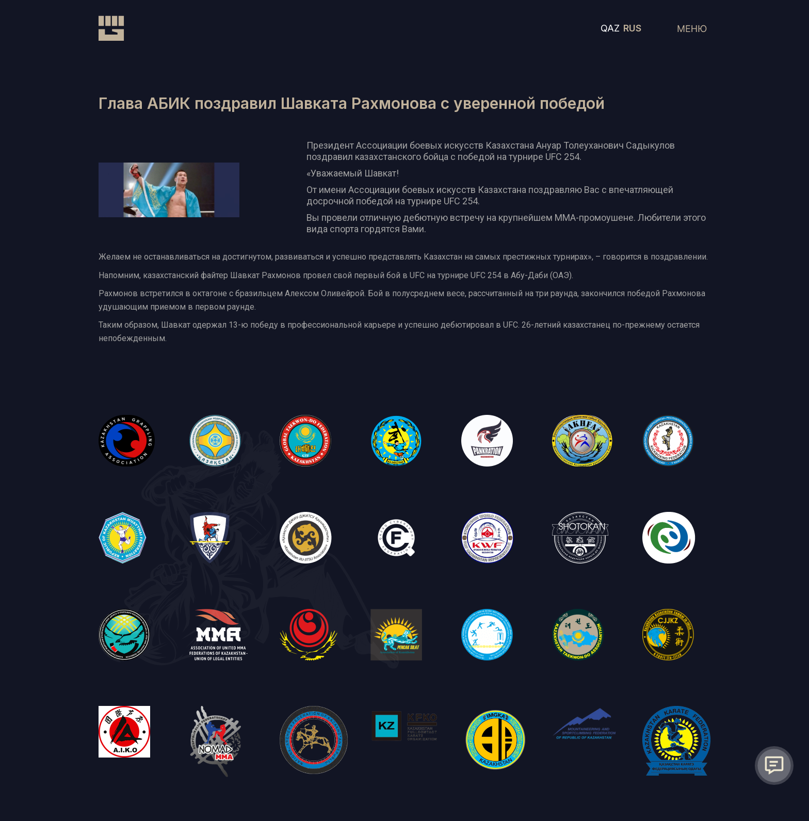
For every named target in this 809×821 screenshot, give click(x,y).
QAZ (610, 28)
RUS (632, 28)
